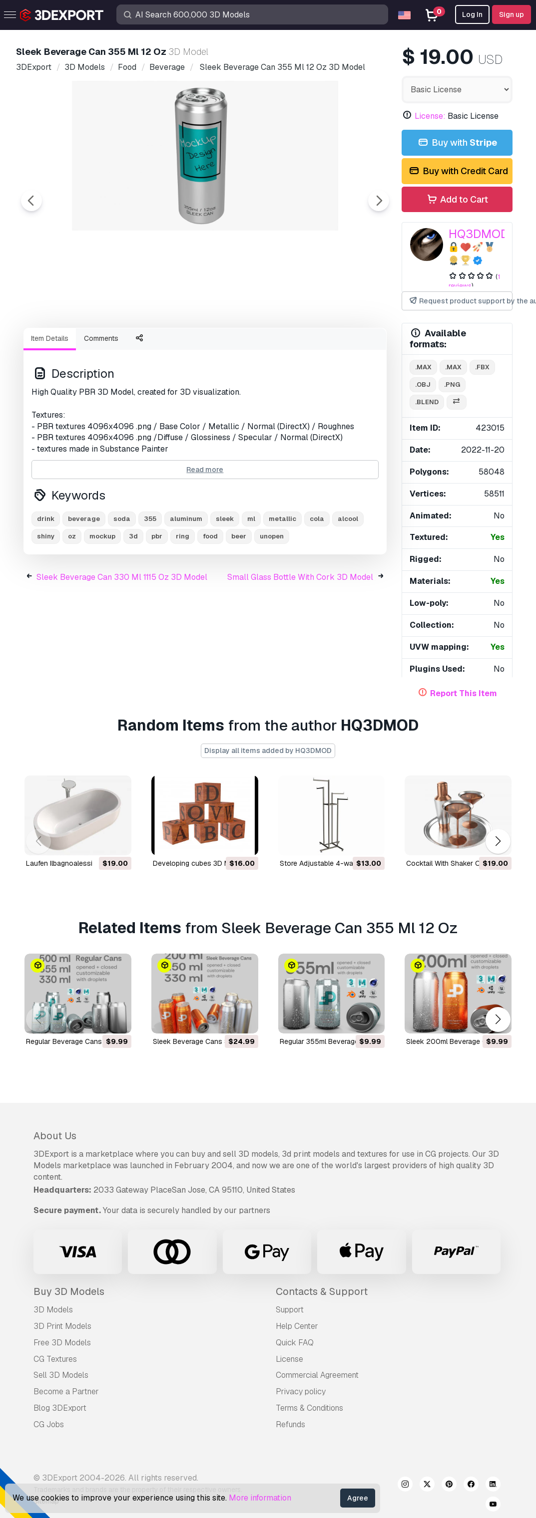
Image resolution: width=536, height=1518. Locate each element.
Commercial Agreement (317, 1375)
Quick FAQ (295, 1342)
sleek (225, 573)
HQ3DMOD (479, 234)
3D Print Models (62, 1326)
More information (260, 1498)
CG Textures (55, 1359)
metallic (282, 573)
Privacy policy (301, 1391)
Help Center (297, 1326)
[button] (498, 841)
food (210, 591)
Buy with (457, 143)
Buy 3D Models (68, 1291)
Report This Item (463, 693)
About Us (54, 1135)
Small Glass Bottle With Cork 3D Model (300, 632)
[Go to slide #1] (74, 346)
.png (452, 384)
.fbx (482, 367)
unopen (272, 591)
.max (423, 367)
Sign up (511, 14)
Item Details (49, 393)
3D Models (53, 1309)
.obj (423, 384)
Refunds (290, 1424)
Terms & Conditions (309, 1408)
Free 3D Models (62, 1342)
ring (182, 591)
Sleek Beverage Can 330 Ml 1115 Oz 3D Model (121, 632)
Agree (357, 1498)
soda (121, 573)
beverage (84, 573)
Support (290, 1309)
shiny (45, 591)
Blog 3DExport (59, 1408)
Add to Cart (457, 200)
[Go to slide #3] (202, 346)
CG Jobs (48, 1424)
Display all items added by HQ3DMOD (268, 750)
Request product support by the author (460, 301)
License (289, 1359)
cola (317, 573)
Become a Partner (66, 1391)
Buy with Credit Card (458, 171)
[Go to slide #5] (330, 346)
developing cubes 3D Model (198, 863)
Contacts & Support (322, 1291)
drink (45, 573)
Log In (472, 14)
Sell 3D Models (60, 1375)
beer (238, 591)
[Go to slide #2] (138, 346)
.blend (427, 402)
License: (430, 116)
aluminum (186, 573)
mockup (102, 591)
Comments (101, 393)
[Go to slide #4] (266, 346)
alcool (348, 573)
